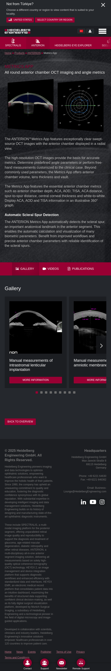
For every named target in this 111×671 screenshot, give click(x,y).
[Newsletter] (61, 664)
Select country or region (54, 19)
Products (19, 53)
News (19, 651)
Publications (80, 268)
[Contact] (27, 664)
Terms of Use (63, 651)
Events (32, 651)
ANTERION (34, 53)
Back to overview (20, 421)
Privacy (80, 651)
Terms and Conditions (17, 657)
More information (36, 380)
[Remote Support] (81, 664)
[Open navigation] (102, 31)
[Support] (44, 664)
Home (8, 53)
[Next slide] (101, 346)
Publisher (46, 651)
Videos (51, 268)
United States (20, 19)
